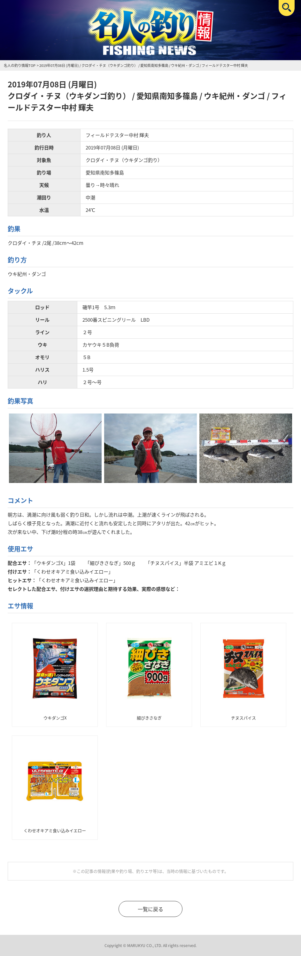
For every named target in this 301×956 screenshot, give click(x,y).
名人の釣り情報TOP (19, 65)
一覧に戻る (150, 909)
